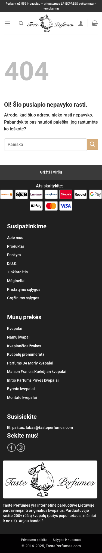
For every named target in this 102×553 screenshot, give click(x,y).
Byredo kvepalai (21, 389)
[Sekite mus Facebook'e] (11, 447)
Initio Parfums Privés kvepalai (33, 380)
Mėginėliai (16, 281)
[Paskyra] (81, 23)
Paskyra (14, 255)
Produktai (15, 246)
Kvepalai (14, 328)
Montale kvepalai (22, 397)
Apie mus (15, 237)
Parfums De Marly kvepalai (30, 363)
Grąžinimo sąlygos (23, 298)
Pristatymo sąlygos (23, 289)
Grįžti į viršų (51, 172)
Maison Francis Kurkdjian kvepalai (36, 371)
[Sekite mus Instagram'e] (21, 447)
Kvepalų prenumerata (26, 354)
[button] (7, 23)
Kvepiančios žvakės (24, 346)
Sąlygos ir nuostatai (67, 540)
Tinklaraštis (17, 272)
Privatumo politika (34, 540)
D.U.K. (12, 263)
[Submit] (92, 144)
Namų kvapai (18, 337)
